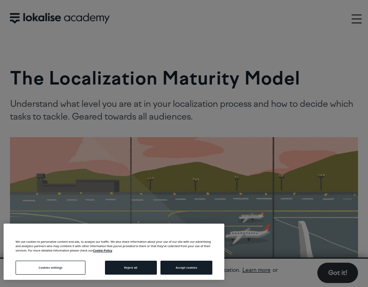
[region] (114, 252)
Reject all (130, 267)
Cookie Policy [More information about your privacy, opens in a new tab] (102, 250)
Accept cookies (186, 267)
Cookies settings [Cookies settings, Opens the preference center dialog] (51, 267)
